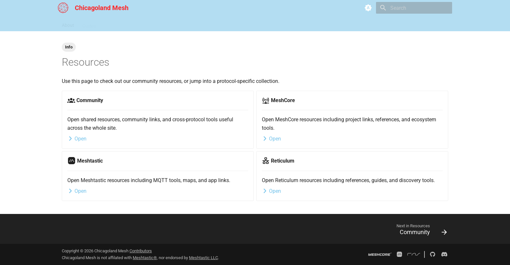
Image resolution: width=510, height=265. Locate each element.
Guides (89, 23)
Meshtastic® (145, 257)
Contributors (140, 250)
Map (137, 23)
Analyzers (159, 23)
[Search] (414, 8)
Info (69, 47)
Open (77, 139)
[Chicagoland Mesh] (63, 8)
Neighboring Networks (199, 23)
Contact (238, 23)
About (68, 23)
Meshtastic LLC (203, 257)
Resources (114, 23)
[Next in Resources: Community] (419, 231)
